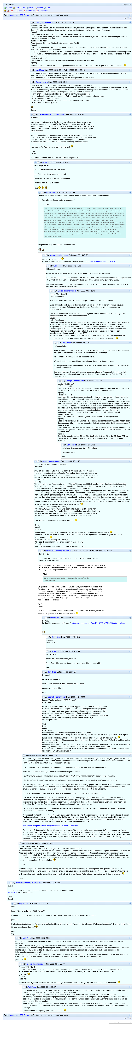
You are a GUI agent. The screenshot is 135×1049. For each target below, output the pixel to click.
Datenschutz (42, 11)
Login (47, 8)
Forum (8, 8)
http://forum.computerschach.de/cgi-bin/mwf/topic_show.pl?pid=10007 (51, 827)
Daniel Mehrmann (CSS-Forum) (51, 114)
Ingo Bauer (23, 905)
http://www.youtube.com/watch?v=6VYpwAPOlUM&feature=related (98, 625)
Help (30, 8)
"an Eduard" (12, 894)
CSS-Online (19, 8)
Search (39, 8)
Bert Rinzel (46, 162)
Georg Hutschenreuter (45, 22)
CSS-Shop (16, 11)
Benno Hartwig (42, 82)
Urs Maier (40, 70)
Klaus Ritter (55, 619)
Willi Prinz (27, 940)
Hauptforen (13, 15)
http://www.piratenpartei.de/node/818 (100, 263)
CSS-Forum (24, 15)
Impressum (29, 11)
